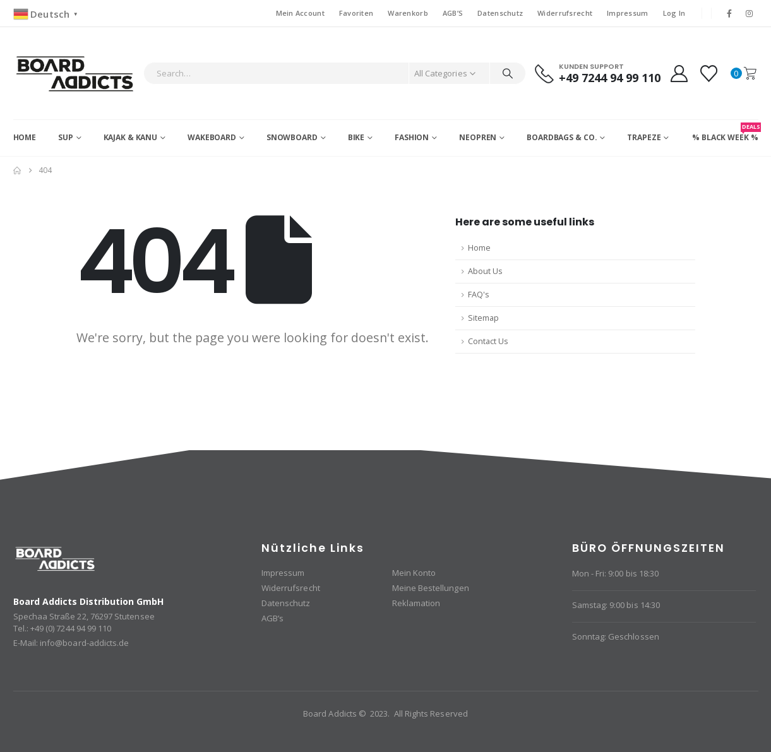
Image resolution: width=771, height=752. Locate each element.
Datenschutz (500, 13)
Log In (674, 13)
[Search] (507, 73)
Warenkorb (407, 13)
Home (25, 137)
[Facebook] (729, 13)
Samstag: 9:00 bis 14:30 (616, 605)
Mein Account (300, 13)
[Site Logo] (75, 73)
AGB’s (272, 618)
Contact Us (488, 341)
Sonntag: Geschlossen (615, 636)
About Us (485, 271)
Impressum (627, 13)
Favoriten (356, 13)
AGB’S (453, 13)
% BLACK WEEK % (725, 132)
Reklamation (416, 603)
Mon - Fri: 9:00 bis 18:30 (615, 573)
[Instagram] (749, 13)
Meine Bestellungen (430, 588)
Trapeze (643, 137)
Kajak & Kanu (131, 137)
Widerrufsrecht (564, 13)
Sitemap (483, 318)
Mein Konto (414, 572)
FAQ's (478, 294)
